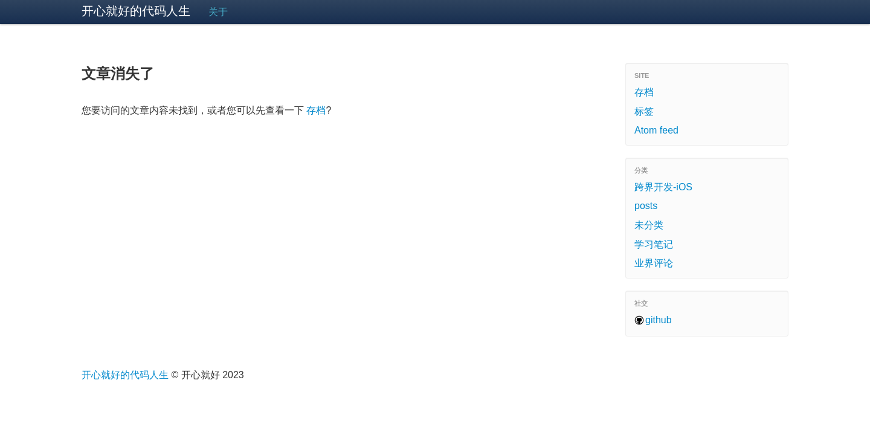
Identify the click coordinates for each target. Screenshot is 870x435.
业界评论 (653, 263)
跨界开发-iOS (663, 187)
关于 (218, 12)
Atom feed (656, 130)
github (658, 320)
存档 (316, 110)
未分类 (648, 225)
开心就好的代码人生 (136, 11)
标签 (644, 111)
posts (645, 206)
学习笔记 (653, 244)
